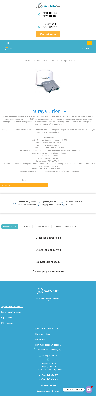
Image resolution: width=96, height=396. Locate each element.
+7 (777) (50, 16)
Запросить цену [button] (8, 185)
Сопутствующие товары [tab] (66, 226)
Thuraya (54, 60)
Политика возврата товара (48, 345)
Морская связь (40, 60)
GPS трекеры (7, 323)
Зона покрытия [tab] (43, 226)
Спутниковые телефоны (12, 306)
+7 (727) (50, 24)
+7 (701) (50, 13)
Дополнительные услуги (46, 328)
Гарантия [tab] (27, 226)
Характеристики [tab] (9, 226)
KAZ (82, 48)
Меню (6, 43)
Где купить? (40, 339)
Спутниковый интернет (11, 312)
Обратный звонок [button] (48, 34)
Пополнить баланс (44, 334)
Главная (26, 60)
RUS (87, 48)
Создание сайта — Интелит (48, 391)
